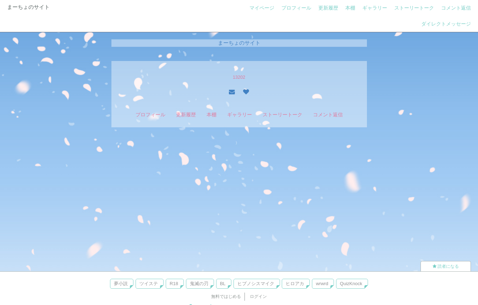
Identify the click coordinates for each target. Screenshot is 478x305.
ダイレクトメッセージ (446, 24)
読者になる (446, 266)
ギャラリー (374, 8)
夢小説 (121, 283)
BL (223, 283)
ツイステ (148, 283)
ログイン (258, 296)
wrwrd (322, 283)
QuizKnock (351, 283)
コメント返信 (456, 8)
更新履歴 (328, 8)
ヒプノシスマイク (255, 283)
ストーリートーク (414, 8)
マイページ (261, 8)
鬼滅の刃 (199, 283)
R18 (174, 283)
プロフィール (296, 8)
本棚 (350, 8)
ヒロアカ (295, 283)
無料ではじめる (226, 296)
